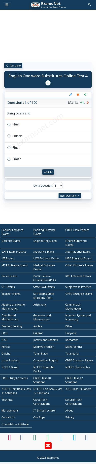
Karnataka (71, 340)
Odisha (5, 353)
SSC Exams (8, 287)
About (69, 410)
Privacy (69, 417)
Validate (48, 172)
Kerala (5, 347)
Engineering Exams (45, 241)
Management (9, 410)
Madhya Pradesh (43, 347)
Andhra (37, 326)
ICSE (4, 340)
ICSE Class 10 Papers (78, 389)
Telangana (72, 353)
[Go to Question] (58, 185)
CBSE (4, 333)
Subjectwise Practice (78, 287)
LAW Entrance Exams (46, 258)
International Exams (78, 251)
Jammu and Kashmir (45, 340)
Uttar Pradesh (10, 360)
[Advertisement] (48, 35)
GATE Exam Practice (13, 251)
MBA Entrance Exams (78, 258)
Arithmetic (39, 304)
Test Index (13, 65)
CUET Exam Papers (77, 230)
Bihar (68, 326)
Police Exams (9, 276)
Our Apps (39, 417)
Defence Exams (10, 241)
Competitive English (45, 360)
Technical (7, 400)
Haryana (70, 333)
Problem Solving (11, 326)
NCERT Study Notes (77, 367)
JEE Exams (7, 258)
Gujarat (38, 333)
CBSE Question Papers (79, 360)
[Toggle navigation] (7, 4)
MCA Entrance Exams (14, 265)
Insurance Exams (44, 251)
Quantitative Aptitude (15, 424)
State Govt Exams (44, 287)
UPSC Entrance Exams (79, 294)
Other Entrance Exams (79, 265)
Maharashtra (73, 347)
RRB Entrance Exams (78, 276)
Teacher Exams (10, 294)
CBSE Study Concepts (14, 378)
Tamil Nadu (40, 353)
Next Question (70, 195)
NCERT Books (10, 367)
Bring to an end (18, 113)
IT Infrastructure (44, 410)
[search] (89, 4)
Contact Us (8, 417)
